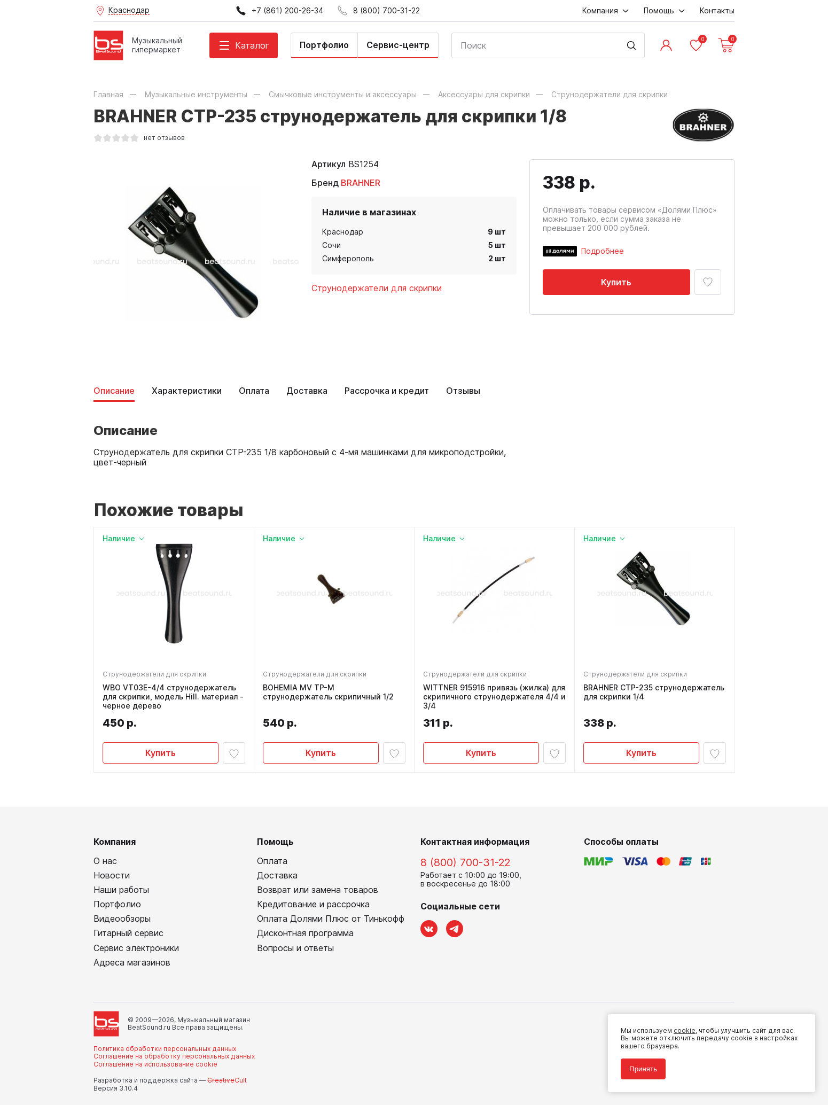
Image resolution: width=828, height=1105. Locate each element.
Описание (114, 391)
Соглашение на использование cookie (155, 1064)
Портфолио (324, 45)
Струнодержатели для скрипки (376, 288)
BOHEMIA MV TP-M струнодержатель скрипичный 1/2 (328, 692)
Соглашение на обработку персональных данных (174, 1056)
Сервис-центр (397, 45)
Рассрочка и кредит (387, 391)
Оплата (254, 391)
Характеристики (187, 391)
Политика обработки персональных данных (164, 1049)
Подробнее (602, 250)
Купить (616, 282)
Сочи (331, 245)
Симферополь (348, 258)
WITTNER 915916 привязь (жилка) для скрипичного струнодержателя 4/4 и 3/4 (494, 696)
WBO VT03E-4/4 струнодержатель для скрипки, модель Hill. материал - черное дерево (173, 696)
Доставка (306, 391)
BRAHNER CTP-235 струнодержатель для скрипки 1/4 (653, 692)
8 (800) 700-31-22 (465, 862)
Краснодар (342, 231)
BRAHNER (360, 182)
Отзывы (463, 391)
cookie (685, 1030)
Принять (643, 1069)
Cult (227, 1080)
